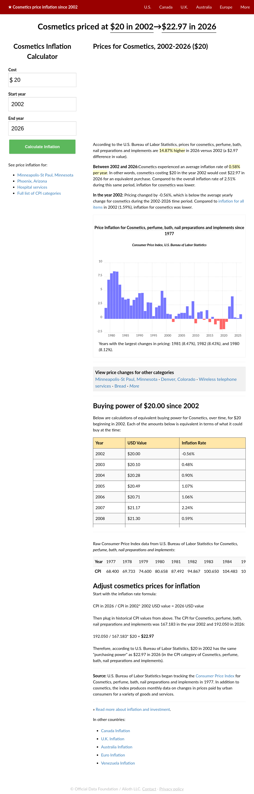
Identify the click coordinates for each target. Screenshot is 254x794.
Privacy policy (171, 788)
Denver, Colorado (178, 379)
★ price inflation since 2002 (42, 6)
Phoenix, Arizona (32, 180)
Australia (204, 6)
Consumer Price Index (215, 675)
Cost (12, 69)
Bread (120, 385)
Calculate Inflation (42, 147)
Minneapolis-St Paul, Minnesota (45, 174)
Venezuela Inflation (118, 763)
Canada (165, 6)
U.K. (184, 6)
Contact (149, 788)
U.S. (147, 6)
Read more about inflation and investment (133, 709)
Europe (226, 6)
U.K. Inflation (112, 738)
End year (16, 118)
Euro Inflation (113, 754)
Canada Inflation (115, 730)
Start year (17, 93)
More (245, 6)
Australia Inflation (116, 746)
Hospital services (32, 187)
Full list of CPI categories (39, 193)
